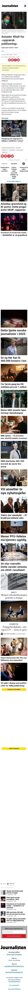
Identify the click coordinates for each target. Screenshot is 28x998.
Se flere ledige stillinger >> (14, 181)
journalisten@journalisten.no (14, 966)
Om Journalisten (14, 985)
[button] (26, 160)
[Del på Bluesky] (18, 60)
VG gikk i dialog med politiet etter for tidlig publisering (16, 919)
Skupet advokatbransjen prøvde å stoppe (14, 892)
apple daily (20, 150)
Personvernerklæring (14, 989)
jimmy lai (4, 152)
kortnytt (4, 150)
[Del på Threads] (15, 60)
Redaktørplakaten (15, 981)
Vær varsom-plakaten (14, 979)
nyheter (18, 147)
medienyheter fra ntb (8, 147)
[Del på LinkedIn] (12, 60)
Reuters (16, 86)
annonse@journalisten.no (14, 972)
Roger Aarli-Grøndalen (14, 954)
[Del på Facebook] (9, 60)
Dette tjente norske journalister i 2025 (13, 898)
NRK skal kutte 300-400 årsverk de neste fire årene (15, 913)
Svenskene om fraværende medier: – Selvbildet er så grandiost (15, 905)
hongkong (12, 150)
